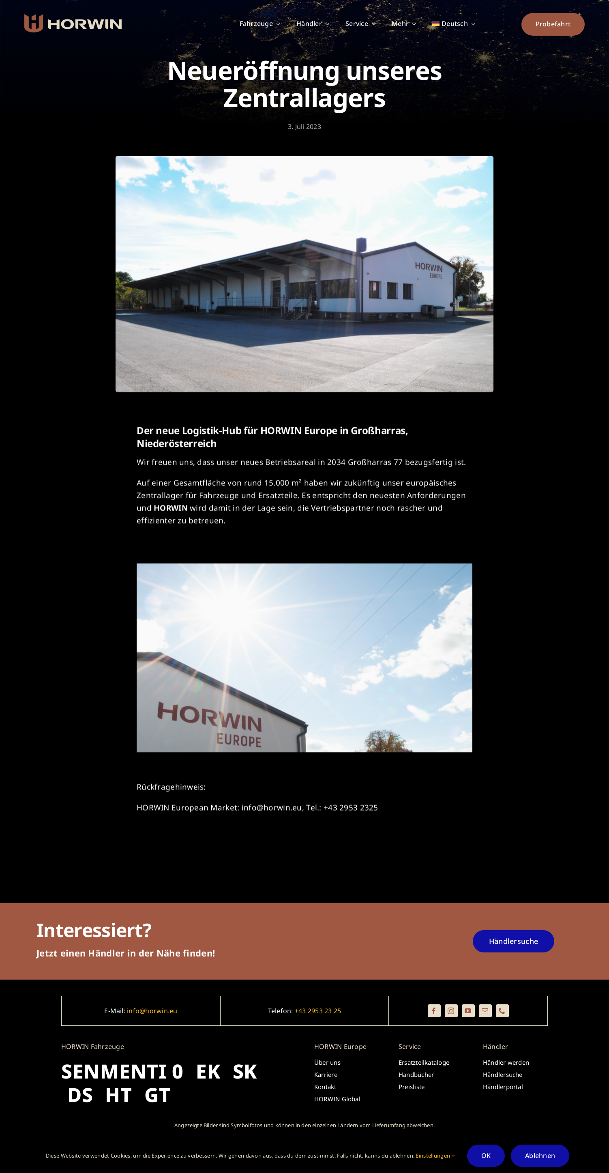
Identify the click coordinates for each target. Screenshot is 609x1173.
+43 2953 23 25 (318, 1010)
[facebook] (434, 1010)
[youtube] (468, 1010)
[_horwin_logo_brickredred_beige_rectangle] (73, 18)
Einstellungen (435, 1155)
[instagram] (451, 1010)
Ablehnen (540, 1155)
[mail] (485, 1010)
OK (486, 1155)
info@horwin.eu (152, 1010)
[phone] (502, 1010)
